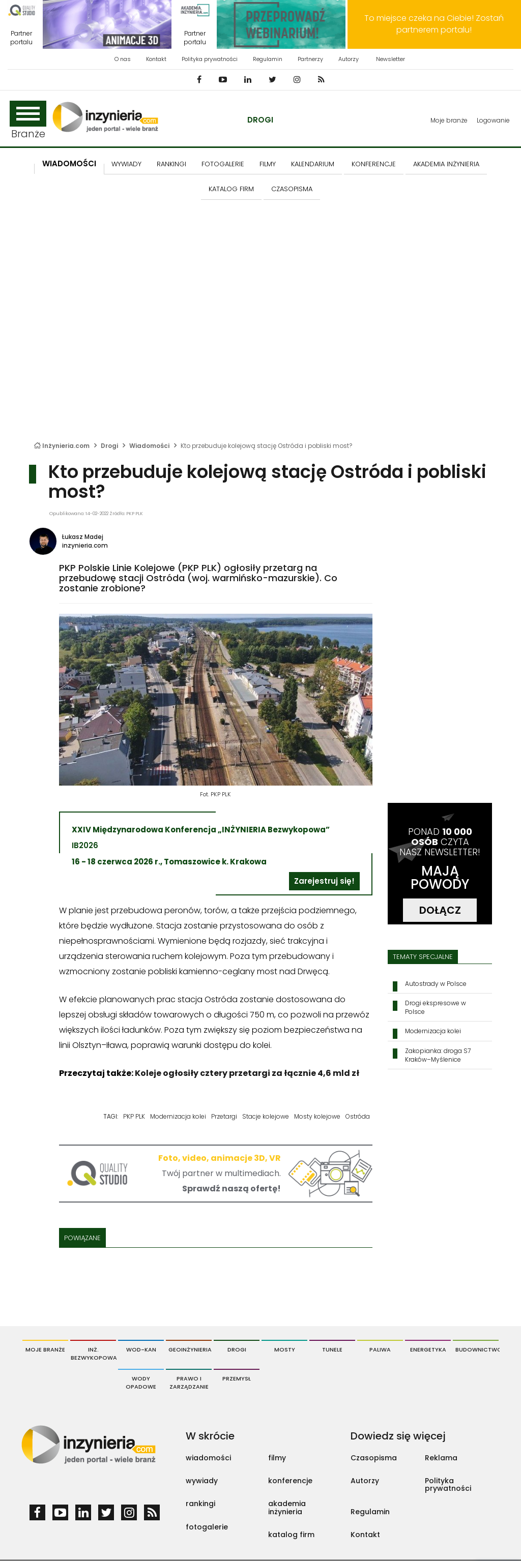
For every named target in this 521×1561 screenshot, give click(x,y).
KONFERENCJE (374, 164)
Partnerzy (310, 59)
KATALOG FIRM (231, 189)
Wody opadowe (141, 1382)
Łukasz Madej (82, 536)
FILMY (267, 164)
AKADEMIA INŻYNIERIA (446, 164)
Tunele (332, 1349)
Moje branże (449, 120)
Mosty (284, 1349)
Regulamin (267, 59)
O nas (122, 59)
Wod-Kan (141, 1349)
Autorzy (348, 59)
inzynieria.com (85, 545)
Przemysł (236, 1378)
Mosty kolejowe (317, 1116)
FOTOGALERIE (222, 164)
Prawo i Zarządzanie (189, 1382)
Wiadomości (69, 163)
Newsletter (390, 59)
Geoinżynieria (190, 1349)
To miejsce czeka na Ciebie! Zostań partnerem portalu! (434, 24)
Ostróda (357, 1116)
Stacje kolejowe (265, 1116)
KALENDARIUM (312, 164)
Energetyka (428, 1349)
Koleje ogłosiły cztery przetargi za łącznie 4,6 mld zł (247, 1073)
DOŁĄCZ (440, 910)
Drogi (260, 119)
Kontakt (156, 59)
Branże (28, 121)
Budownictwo (477, 1349)
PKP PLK (134, 1116)
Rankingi (171, 164)
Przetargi (224, 1116)
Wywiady (126, 164)
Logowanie (493, 120)
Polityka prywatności (210, 59)
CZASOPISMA (291, 189)
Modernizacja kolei (178, 1116)
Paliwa (380, 1349)
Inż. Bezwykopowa (93, 1353)
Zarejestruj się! (324, 881)
